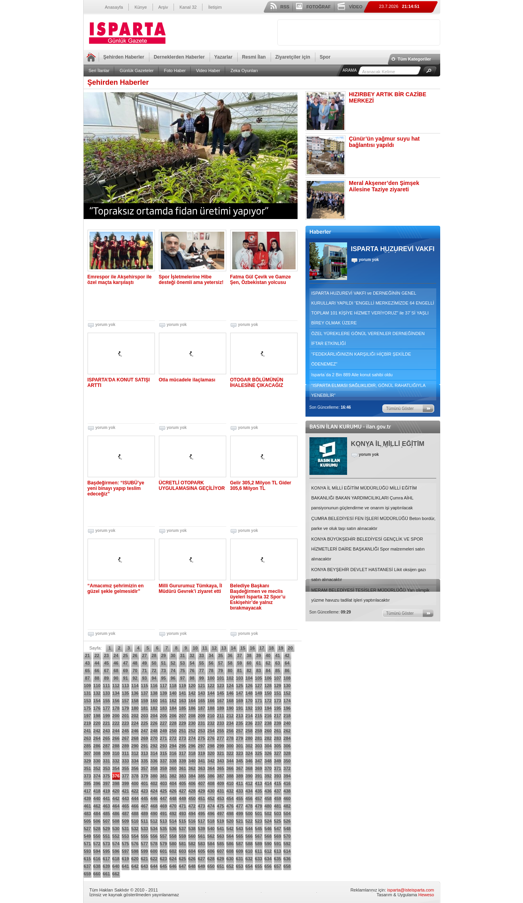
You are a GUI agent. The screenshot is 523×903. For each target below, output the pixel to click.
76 (191, 670)
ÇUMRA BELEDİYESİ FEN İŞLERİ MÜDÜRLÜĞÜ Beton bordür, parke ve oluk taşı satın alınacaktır (373, 523)
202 (134, 715)
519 (220, 821)
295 (182, 745)
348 (267, 760)
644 (153, 866)
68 (115, 670)
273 (182, 738)
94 (153, 678)
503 (277, 813)
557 (163, 836)
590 (267, 843)
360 (172, 768)
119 (182, 685)
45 (106, 663)
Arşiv (163, 7)
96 (172, 678)
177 (106, 708)
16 (252, 648)
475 (220, 806)
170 (248, 700)
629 (220, 858)
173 (277, 700)
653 (239, 866)
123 (220, 685)
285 (87, 745)
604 (191, 851)
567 (258, 836)
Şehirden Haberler (123, 57)
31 (182, 655)
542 (229, 828)
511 (144, 821)
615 (87, 858)
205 (163, 715)
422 (134, 791)
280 (248, 738)
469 (163, 806)
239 (277, 723)
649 (201, 866)
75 (182, 670)
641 (125, 866)
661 (106, 873)
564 (229, 836)
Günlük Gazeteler (137, 70)
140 (172, 693)
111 (106, 685)
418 (96, 791)
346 (248, 760)
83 (258, 670)
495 (201, 813)
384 (191, 775)
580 (172, 843)
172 (267, 700)
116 (153, 685)
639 (106, 866)
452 (210, 798)
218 (286, 715)
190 (229, 708)
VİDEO (356, 6)
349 (277, 760)
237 (258, 723)
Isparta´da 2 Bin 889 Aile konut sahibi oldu (352, 374)
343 (220, 760)
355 (125, 768)
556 (153, 836)
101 (220, 678)
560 (191, 836)
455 (239, 798)
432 (229, 791)
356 (134, 768)
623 (163, 858)
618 (115, 858)
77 (201, 670)
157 (125, 700)
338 (172, 760)
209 (201, 715)
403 (163, 783)
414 (267, 783)
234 (229, 723)
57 (220, 663)
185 (182, 708)
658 (286, 866)
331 (106, 760)
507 (106, 821)
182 (153, 708)
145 (220, 693)
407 (201, 783)
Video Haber (208, 70)
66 (96, 670)
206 (172, 715)
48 (134, 663)
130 (286, 685)
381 (163, 775)
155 (106, 700)
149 (258, 693)
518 (210, 821)
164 (191, 700)
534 (153, 828)
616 (96, 858)
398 (115, 783)
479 (258, 806)
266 (115, 738)
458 (267, 798)
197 (87, 715)
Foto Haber (175, 70)
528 (96, 828)
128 (267, 685)
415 (277, 783)
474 (210, 806)
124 (229, 685)
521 (239, 821)
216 (267, 715)
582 (191, 843)
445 (144, 798)
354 (115, 768)
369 (258, 768)
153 (87, 700)
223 (125, 723)
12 (214, 648)
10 (195, 648)
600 (153, 851)
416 (286, 783)
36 (229, 655)
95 (163, 678)
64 (286, 663)
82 (248, 670)
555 (144, 836)
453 (220, 798)
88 (96, 678)
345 (239, 760)
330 (96, 760)
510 (134, 821)
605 (201, 851)
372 (286, 768)
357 (144, 768)
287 (106, 745)
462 (96, 806)
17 (262, 648)
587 (239, 843)
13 (223, 648)
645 (163, 866)
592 (286, 843)
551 (106, 836)
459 (277, 798)
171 (258, 700)
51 (163, 663)
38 (248, 655)
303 (258, 745)
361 (182, 768)
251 (182, 730)
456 (248, 798)
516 (191, 821)
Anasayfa (114, 7)
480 (267, 806)
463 (106, 806)
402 (153, 783)
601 (163, 851)
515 (182, 821)
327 (277, 753)
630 (229, 858)
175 (87, 708)
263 (87, 738)
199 (106, 715)
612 (267, 851)
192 (248, 708)
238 (267, 723)
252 (191, 730)
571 (87, 843)
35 (220, 655)
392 (267, 775)
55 (201, 663)
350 (286, 760)
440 (96, 798)
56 (210, 663)
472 (191, 806)
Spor (325, 57)
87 (87, 678)
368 (248, 768)
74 (172, 670)
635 (277, 858)
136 (134, 693)
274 (191, 738)
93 (144, 678)
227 (163, 723)
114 (134, 685)
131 (87, 693)
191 (239, 708)
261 (277, 730)
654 (248, 866)
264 (96, 738)
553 (125, 836)
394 (286, 775)
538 (191, 828)
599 (144, 851)
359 (163, 768)
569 (277, 836)
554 (134, 836)
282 (267, 738)
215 (258, 715)
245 (125, 730)
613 (277, 851)
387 (220, 775)
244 (115, 730)
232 (210, 723)
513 (163, 821)
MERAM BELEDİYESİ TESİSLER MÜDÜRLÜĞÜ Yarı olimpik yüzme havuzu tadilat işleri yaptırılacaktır (370, 595)
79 (220, 670)
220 (96, 723)
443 (125, 798)
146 (229, 693)
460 (286, 798)
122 (210, 685)
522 (248, 821)
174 (286, 700)
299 (220, 745)
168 (229, 700)
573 (106, 843)
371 (277, 768)
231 (201, 723)
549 (87, 836)
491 (163, 813)
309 (106, 753)
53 (182, 663)
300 (229, 745)
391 (258, 775)
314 (153, 753)
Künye (140, 7)
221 (106, 723)
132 (96, 693)
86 (286, 670)
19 (281, 648)
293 (163, 745)
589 (258, 843)
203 (144, 715)
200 (115, 715)
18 (271, 648)
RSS (285, 6)
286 (96, 745)
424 (153, 791)
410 (229, 783)
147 (239, 693)
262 (286, 730)
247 (144, 730)
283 (277, 738)
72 (153, 670)
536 (172, 828)
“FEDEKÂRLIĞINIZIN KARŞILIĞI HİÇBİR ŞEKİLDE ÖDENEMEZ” (361, 359)
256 (229, 730)
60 (248, 663)
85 (277, 670)
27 (144, 655)
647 (182, 866)
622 (153, 858)
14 (233, 648)
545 (258, 828)
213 (239, 715)
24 (115, 655)
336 (153, 760)
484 (96, 813)
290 (134, 745)
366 (229, 768)
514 (172, 821)
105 (258, 678)
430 (210, 791)
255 (220, 730)
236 (248, 723)
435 (258, 791)
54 (191, 663)
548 (286, 828)
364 (210, 768)
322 (229, 753)
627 (201, 858)
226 (153, 723)
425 (163, 791)
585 (220, 843)
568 (267, 836)
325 (258, 753)
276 (210, 738)
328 (286, 753)
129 (277, 685)
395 (87, 783)
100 (210, 678)
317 (182, 753)
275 (201, 738)
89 (106, 678)
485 (106, 813)
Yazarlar (223, 57)
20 (290, 648)
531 (125, 828)
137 (144, 693)
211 (220, 715)
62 (267, 663)
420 (115, 791)
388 (229, 775)
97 (182, 678)
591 (277, 843)
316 (172, 753)
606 (210, 851)
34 (210, 655)
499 (239, 813)
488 (134, 813)
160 (153, 700)
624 (172, 858)
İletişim (214, 7)
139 (163, 693)
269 (144, 738)
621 (144, 858)
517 (201, 821)
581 (182, 843)
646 (172, 866)
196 (286, 708)
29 (163, 655)
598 (134, 851)
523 (258, 821)
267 (125, 738)
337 (163, 760)
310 (115, 753)
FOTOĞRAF (318, 6)
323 (239, 753)
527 (87, 828)
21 (87, 655)
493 (182, 813)
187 (201, 708)
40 (267, 655)
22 (96, 655)
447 (163, 798)
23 (106, 655)
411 (239, 783)
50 (153, 663)
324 (248, 753)
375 (106, 775)
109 (87, 685)
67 (106, 670)
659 (87, 873)
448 (172, 798)
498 (229, 813)
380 (153, 775)
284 (286, 738)
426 (172, 791)
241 (87, 730)
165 (201, 700)
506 (96, 821)
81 (239, 670)
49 (144, 663)
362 (191, 768)
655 (258, 866)
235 (239, 723)
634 (267, 858)
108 (286, 678)
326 (267, 753)
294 (172, 745)
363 (201, 768)
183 (163, 708)
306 (286, 745)
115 (144, 685)
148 (248, 693)
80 (229, 670)
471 (182, 806)
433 (239, 791)
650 (210, 866)
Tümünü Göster (400, 408)
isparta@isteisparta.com (410, 890)
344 (229, 760)
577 (144, 843)
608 (229, 851)
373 (87, 775)
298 (210, 745)
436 (267, 791)
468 (153, 806)
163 (182, 700)
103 (239, 678)
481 (277, 806)
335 (144, 760)
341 (201, 760)
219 (87, 723)
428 (191, 791)
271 (163, 738)
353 (106, 768)
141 (182, 693)
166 (210, 700)
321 (220, 753)
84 (267, 670)
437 (277, 791)
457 (258, 798)
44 (96, 663)
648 (191, 866)
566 (248, 836)
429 (201, 791)
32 (191, 655)
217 (277, 715)
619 (125, 858)
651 (220, 866)
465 (125, 806)
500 (248, 813)
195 (277, 708)
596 (115, 851)
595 (106, 851)
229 (182, 723)
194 (267, 708)
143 (201, 693)
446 (153, 798)
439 (87, 798)
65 (87, 670)
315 (163, 753)
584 (210, 843)
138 (153, 693)
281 (258, 738)
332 (115, 760)
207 (182, 715)
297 (201, 745)
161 (163, 700)
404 (172, 783)
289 (125, 745)
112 (115, 685)
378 (134, 775)
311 (125, 753)
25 (125, 655)
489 (144, 813)
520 (229, 821)
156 (115, 700)
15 (243, 648)
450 (191, 798)
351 (87, 768)
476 (229, 806)
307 (87, 753)
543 (239, 828)
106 (267, 678)
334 (134, 760)
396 (96, 783)
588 (248, 843)
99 (201, 678)
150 (267, 693)
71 (144, 670)
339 (182, 760)
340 (191, 760)
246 (134, 730)
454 (229, 798)
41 (277, 655)
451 (201, 798)
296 (191, 745)
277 (220, 738)
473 (201, 806)
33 (201, 655)
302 (248, 745)
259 (258, 730)
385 (201, 775)
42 (286, 655)
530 (115, 828)
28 (153, 655)
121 (201, 685)
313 (144, 753)
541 (220, 828)
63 (277, 663)
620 (134, 858)
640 (115, 866)
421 (125, 791)
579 (163, 843)
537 (182, 828)
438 (286, 791)
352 (96, 768)
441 (106, 798)
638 (96, 866)
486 (115, 813)
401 (144, 783)
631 (239, 858)
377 (125, 775)
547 (277, 828)
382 (172, 775)
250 (172, 730)
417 (87, 791)
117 (163, 685)
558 (172, 836)
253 (201, 730)
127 (258, 685)
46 (115, 663)
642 (134, 866)
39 (258, 655)
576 (134, 843)
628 (210, 858)
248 (153, 730)
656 (267, 866)
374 (96, 775)
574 (115, 843)
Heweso (426, 894)
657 (277, 866)
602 (172, 851)
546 (267, 828)
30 (172, 655)
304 (267, 745)
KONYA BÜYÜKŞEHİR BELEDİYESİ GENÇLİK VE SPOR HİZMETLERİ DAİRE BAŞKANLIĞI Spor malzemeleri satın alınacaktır (368, 549)
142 (191, 693)
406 (191, 783)
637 (87, 866)
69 (125, 670)
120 (191, 685)
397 (106, 783)
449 (182, 798)
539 (201, 828)
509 (125, 821)
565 (239, 836)
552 (115, 836)
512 (153, 821)
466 (134, 806)
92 (134, 678)
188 (210, 708)
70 (134, 670)
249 (163, 730)
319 (201, 753)
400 (134, 783)
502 (267, 813)
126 (248, 685)
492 (172, 813)
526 (286, 821)
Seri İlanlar (99, 70)
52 (172, 663)
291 (144, 745)
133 (106, 693)
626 (191, 858)
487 (125, 813)
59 (239, 663)
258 (248, 730)
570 (286, 836)
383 (182, 775)
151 (277, 693)
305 (277, 745)
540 (210, 828)
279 (239, 738)
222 (115, 723)
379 (144, 775)
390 (248, 775)
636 (286, 858)
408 (210, 783)
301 (239, 745)
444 (134, 798)
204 (153, 715)
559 (182, 836)
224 (134, 723)
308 (96, 753)
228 (172, 723)
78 (210, 670)
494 (191, 813)
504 (286, 813)
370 (267, 768)
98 (191, 678)
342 (210, 760)
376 (115, 775)
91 (125, 678)
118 (172, 685)
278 (229, 738)
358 (153, 768)
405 (182, 783)
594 (96, 851)
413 (258, 783)
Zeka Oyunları (244, 70)
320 (210, 753)
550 (96, 836)
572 (96, 843)
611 (258, 851)
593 (87, 851)
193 (258, 708)
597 (125, 851)
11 (204, 648)
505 (87, 821)
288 (115, 745)
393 (277, 775)
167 (220, 700)
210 (210, 715)
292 (153, 745)
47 (125, 663)
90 (115, 678)
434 (248, 791)
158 (134, 700)
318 (191, 753)
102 (229, 678)
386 (210, 775)
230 (191, 723)
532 (134, 828)
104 (248, 678)
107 (277, 678)
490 (153, 813)
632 (248, 858)
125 (239, 685)
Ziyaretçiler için (292, 57)
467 (144, 806)
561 (201, 836)
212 (229, 715)
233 (220, 723)
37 (239, 655)
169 (239, 700)
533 (144, 828)
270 (153, 738)
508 (115, 821)
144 (210, 693)
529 (106, 828)
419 (106, 791)
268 (134, 738)
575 (125, 843)
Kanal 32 (188, 7)
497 (220, 813)
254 (210, 730)
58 (229, 663)
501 (258, 813)
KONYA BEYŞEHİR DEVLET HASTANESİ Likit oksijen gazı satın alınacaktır (368, 574)
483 (87, 813)
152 (286, 693)
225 (144, 723)
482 (286, 806)
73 (163, 670)
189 (220, 708)
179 (125, 708)
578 (153, 843)
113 (125, 685)
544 (248, 828)
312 (134, 753)
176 (96, 708)
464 (115, 806)
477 (239, 806)
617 (106, 858)
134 (115, 693)
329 (87, 760)
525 (277, 821)
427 (182, 791)
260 (267, 730)
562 (210, 836)
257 (239, 730)
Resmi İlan (254, 57)
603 (182, 851)
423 (144, 791)
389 (239, 775)
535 (163, 828)
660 (96, 873)
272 (172, 738)
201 (125, 715)
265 (106, 738)
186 (191, 708)
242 (96, 730)
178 (115, 708)
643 (144, 866)
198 (96, 715)
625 (182, 858)
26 (134, 655)
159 (144, 700)
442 (115, 798)
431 (220, 791)
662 (115, 873)
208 (191, 715)
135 (125, 693)
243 (106, 730)
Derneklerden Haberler (179, 57)
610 (248, 851)
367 (239, 768)
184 (172, 708)
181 (144, 708)
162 (172, 700)
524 (267, 821)
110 (96, 685)
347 (258, 760)
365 (220, 768)
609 (239, 851)
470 (172, 806)
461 (87, 806)
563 (220, 836)
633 (258, 858)
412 (248, 783)
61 (258, 663)
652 (229, 866)
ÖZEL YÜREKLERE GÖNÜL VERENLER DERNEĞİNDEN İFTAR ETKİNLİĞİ (368, 338)
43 (87, 663)
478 (248, 806)
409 (220, 783)
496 (210, 813)
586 (229, 843)
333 (125, 760)
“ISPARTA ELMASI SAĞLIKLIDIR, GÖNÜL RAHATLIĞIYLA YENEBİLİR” (368, 390)
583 (201, 843)
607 (220, 851)
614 (286, 851)
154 (96, 700)
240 (286, 723)
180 (134, 708)
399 (125, 783)
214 (248, 715)
